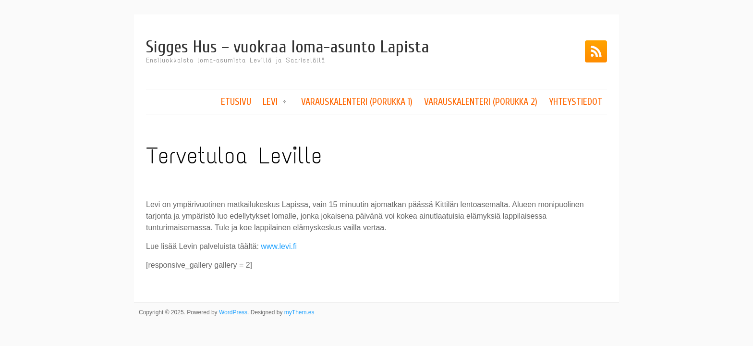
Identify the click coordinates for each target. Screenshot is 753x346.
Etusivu (236, 101)
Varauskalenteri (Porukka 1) (357, 101)
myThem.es (299, 312)
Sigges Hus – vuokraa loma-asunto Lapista (287, 47)
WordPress (233, 312)
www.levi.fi (279, 246)
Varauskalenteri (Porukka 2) (480, 101)
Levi (270, 101)
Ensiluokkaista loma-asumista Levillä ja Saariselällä (235, 60)
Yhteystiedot (575, 101)
